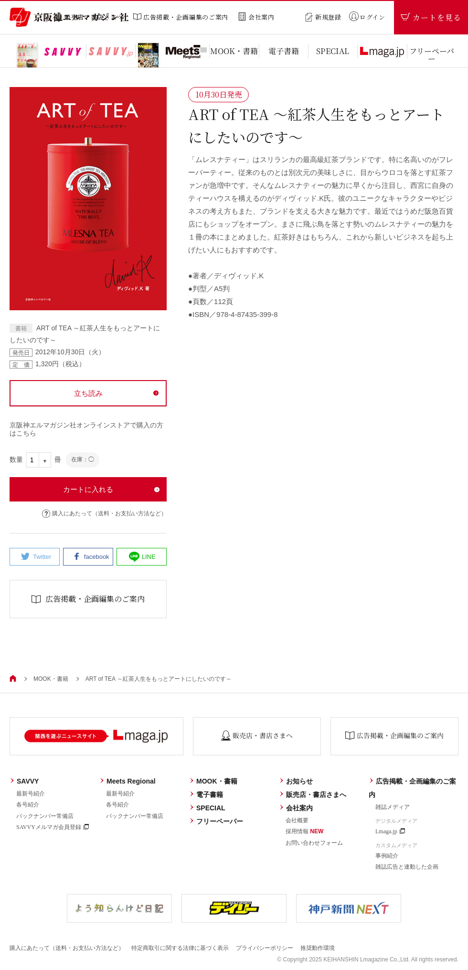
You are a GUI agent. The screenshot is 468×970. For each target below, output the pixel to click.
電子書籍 (206, 794)
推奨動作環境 (317, 948)
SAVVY (24, 781)
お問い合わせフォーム (314, 842)
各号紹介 (27, 804)
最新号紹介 (30, 793)
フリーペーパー (216, 821)
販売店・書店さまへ (312, 794)
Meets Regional (127, 781)
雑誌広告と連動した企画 (406, 866)
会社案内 (296, 808)
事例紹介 (386, 855)
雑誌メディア (392, 807)
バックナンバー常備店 (45, 816)
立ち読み (88, 393)
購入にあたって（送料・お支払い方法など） (104, 514)
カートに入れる (88, 489)
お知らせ (296, 781)
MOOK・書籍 (50, 679)
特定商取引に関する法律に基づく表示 (180, 948)
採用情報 (304, 831)
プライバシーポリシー (264, 948)
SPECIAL (207, 808)
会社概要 (297, 820)
